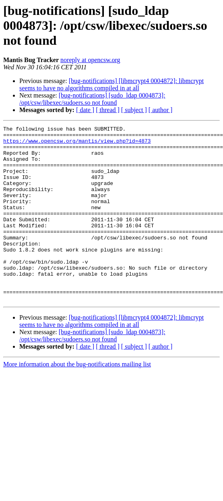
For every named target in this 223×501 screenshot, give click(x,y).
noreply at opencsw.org (90, 59)
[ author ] (161, 109)
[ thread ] (108, 109)
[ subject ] (134, 109)
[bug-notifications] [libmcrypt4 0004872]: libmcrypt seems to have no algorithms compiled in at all (111, 84)
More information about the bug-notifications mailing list (77, 399)
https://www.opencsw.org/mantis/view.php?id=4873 (77, 144)
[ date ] (85, 109)
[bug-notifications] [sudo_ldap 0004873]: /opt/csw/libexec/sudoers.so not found (92, 99)
